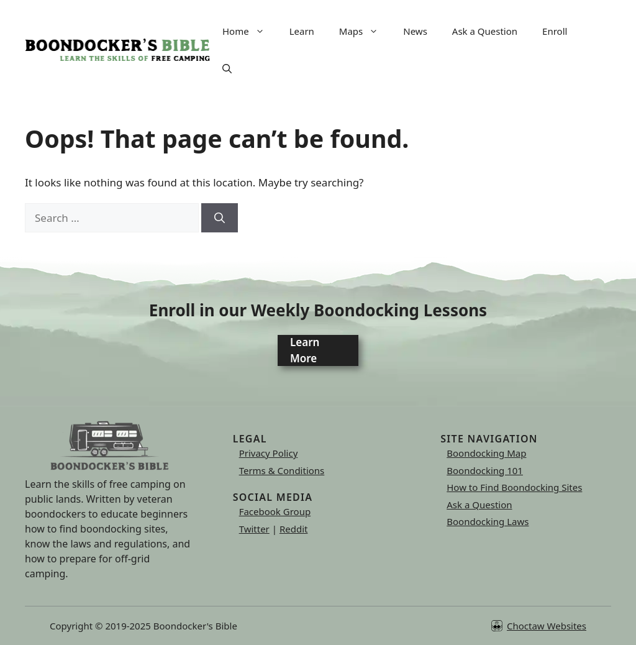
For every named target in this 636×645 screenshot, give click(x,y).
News (415, 31)
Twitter (254, 529)
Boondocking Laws (488, 521)
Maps (365, 31)
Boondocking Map (486, 453)
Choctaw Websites (546, 626)
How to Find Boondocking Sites (514, 487)
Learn (301, 31)
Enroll (554, 31)
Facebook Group (275, 511)
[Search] (219, 218)
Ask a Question (484, 31)
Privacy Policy (268, 453)
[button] (227, 68)
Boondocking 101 (485, 470)
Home (249, 31)
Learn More (304, 350)
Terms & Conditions (282, 470)
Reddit (293, 529)
